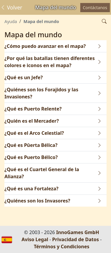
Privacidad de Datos (75, 239)
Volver (11, 7)
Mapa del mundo (41, 21)
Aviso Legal (35, 239)
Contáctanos (95, 7)
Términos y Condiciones (61, 246)
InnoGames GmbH (77, 232)
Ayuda (10, 21)
